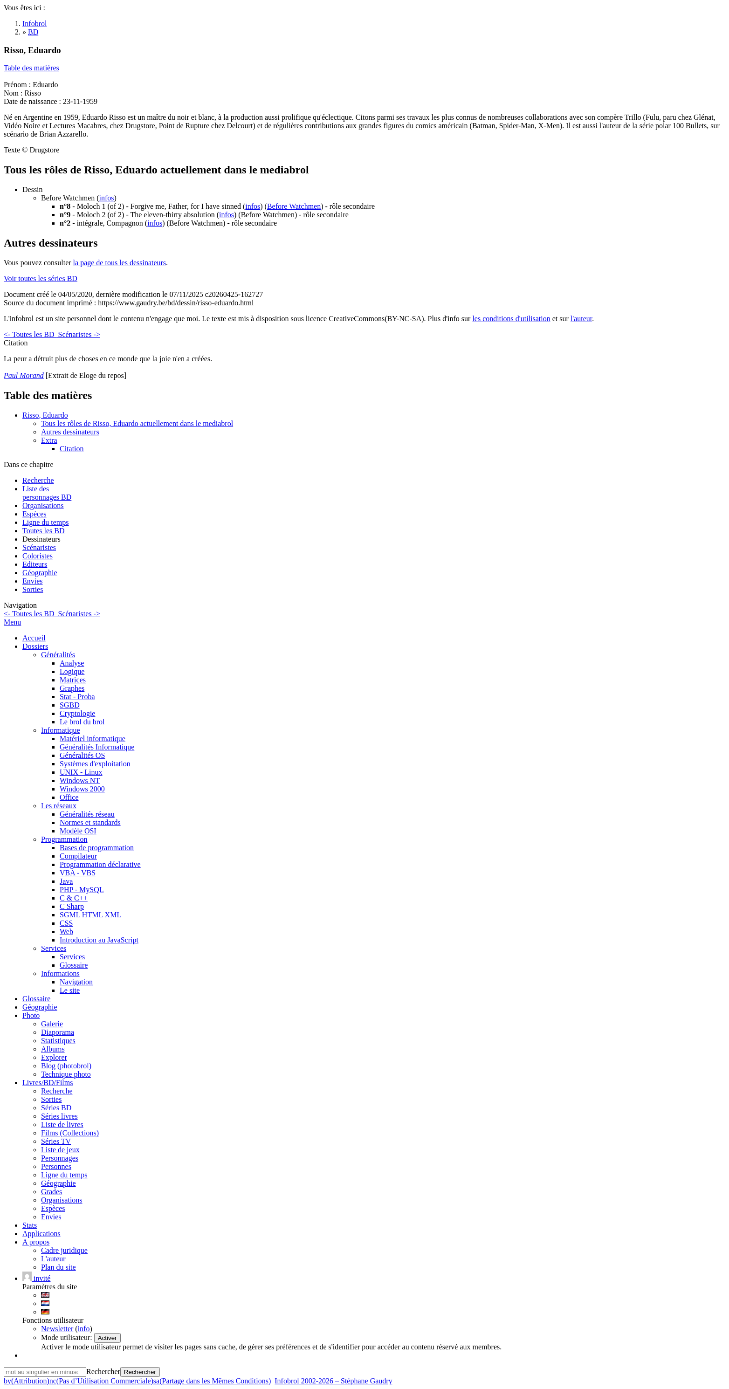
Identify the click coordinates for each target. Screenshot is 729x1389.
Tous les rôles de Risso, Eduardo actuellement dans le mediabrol (137, 423)
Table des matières (31, 68)
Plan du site (58, 1267)
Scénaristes (39, 547)
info (84, 1329)
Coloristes (37, 556)
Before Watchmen (294, 206)
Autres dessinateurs (70, 432)
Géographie (39, 573)
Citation (72, 449)
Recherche (38, 480)
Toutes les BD (43, 531)
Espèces (34, 514)
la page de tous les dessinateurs (119, 263)
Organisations (43, 505)
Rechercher (103, 1371)
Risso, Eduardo (45, 415)
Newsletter (57, 1329)
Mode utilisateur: (67, 1337)
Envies (32, 581)
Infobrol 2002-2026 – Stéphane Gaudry (333, 1381)
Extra (49, 440)
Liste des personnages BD (46, 493)
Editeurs (34, 564)
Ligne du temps (45, 522)
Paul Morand (24, 375)
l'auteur (581, 319)
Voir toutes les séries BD (40, 278)
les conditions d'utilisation (511, 319)
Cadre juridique (64, 1250)
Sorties (32, 589)
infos (106, 198)
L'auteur (53, 1259)
